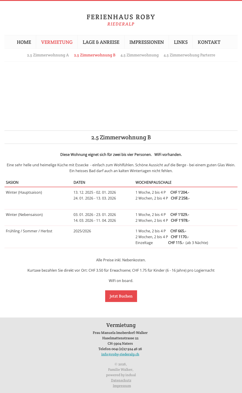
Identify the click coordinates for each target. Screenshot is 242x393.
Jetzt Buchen (121, 296)
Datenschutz (121, 380)
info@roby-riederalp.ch (120, 354)
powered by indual (121, 375)
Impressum (122, 385)
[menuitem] (26, 42)
